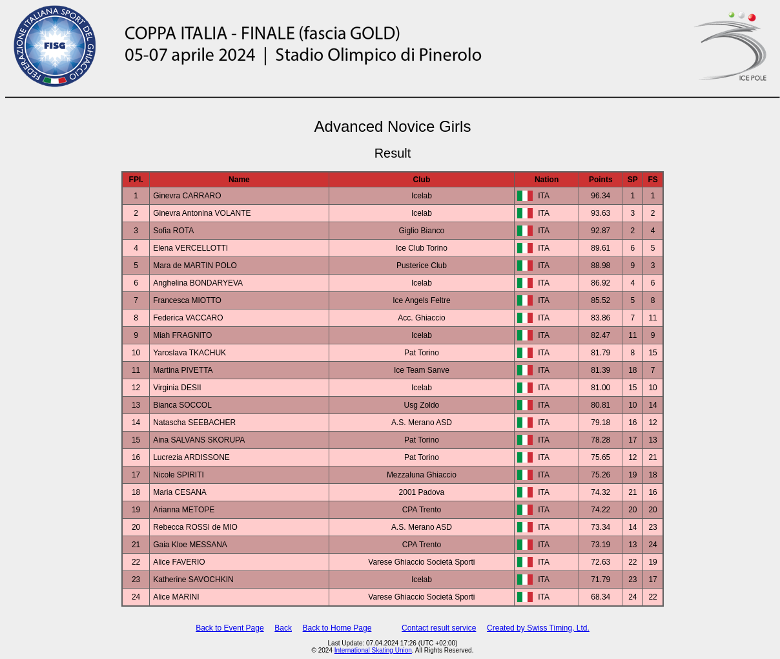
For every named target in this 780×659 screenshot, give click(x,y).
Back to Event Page (229, 628)
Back (283, 628)
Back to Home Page (337, 628)
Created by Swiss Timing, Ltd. (538, 628)
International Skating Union (373, 650)
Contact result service (439, 628)
